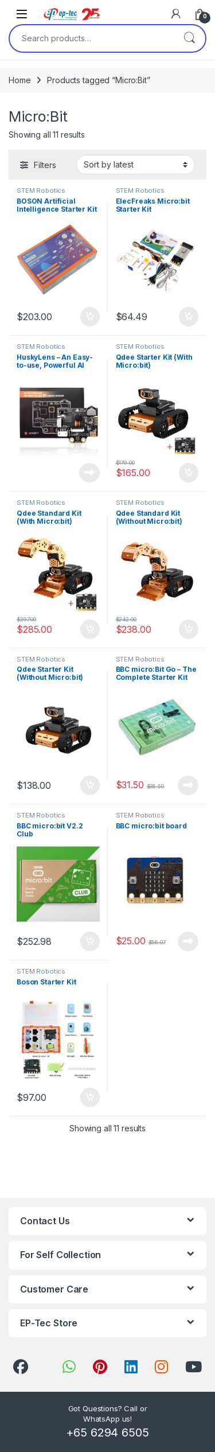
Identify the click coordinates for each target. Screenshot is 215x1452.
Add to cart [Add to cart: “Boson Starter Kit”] (90, 1097)
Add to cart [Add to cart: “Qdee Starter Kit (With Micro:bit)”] (188, 472)
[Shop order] (135, 164)
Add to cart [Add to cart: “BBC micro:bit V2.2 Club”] (90, 941)
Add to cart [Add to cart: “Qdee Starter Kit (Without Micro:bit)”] (90, 785)
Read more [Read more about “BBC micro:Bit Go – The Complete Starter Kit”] (188, 785)
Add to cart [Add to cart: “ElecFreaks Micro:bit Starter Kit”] (188, 316)
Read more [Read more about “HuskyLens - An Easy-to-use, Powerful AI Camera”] (89, 472)
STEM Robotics (41, 190)
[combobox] (91, 38)
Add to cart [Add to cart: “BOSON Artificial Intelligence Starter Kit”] (90, 316)
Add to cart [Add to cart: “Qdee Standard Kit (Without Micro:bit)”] (188, 629)
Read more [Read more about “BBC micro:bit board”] (188, 941)
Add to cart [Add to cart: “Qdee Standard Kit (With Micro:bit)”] (90, 629)
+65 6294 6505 (107, 1432)
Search (189, 38)
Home (19, 80)
